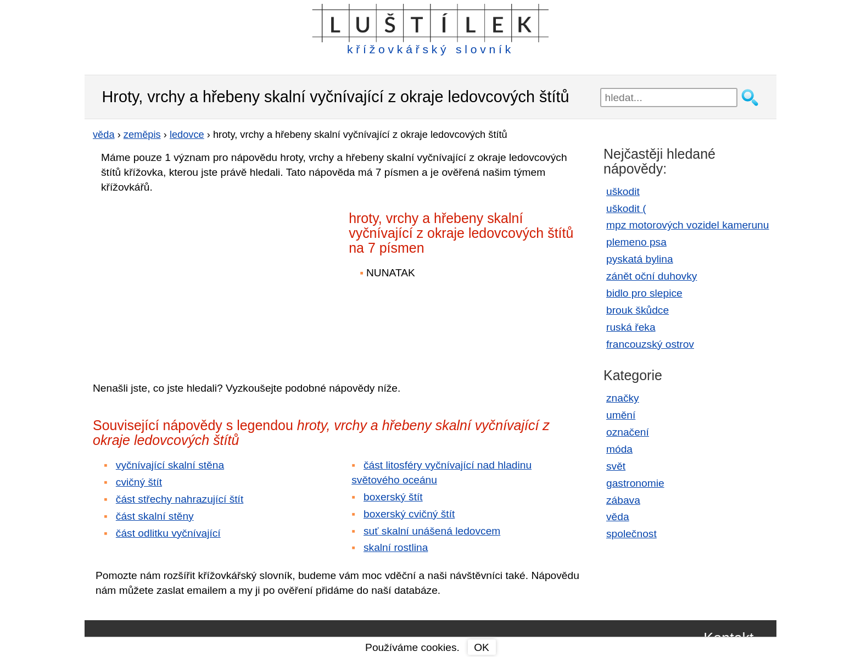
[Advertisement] (189, 280)
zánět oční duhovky (651, 276)
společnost (631, 533)
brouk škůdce (637, 310)
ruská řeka (631, 327)
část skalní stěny (155, 516)
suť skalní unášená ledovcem (432, 531)
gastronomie (635, 483)
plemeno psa (636, 242)
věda (617, 516)
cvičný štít (139, 482)
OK (481, 647)
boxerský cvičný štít (409, 514)
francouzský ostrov (650, 344)
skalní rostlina (396, 547)
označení (627, 432)
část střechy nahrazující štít (179, 499)
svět (615, 466)
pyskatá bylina (639, 259)
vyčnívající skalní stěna (170, 465)
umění (620, 415)
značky (622, 398)
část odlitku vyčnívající (168, 533)
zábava (623, 500)
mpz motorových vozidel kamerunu (687, 225)
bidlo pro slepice (644, 293)
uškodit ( (626, 208)
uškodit (623, 191)
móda (619, 449)
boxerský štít (393, 497)
